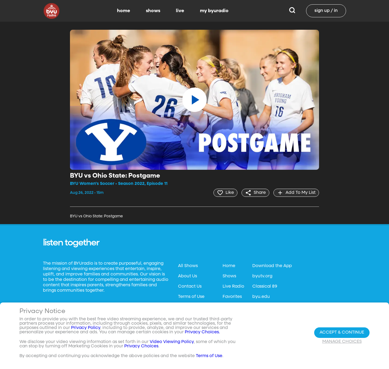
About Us (187, 276)
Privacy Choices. (202, 332)
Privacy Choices (141, 346)
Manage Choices (342, 342)
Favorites (232, 297)
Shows (229, 276)
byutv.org (262, 276)
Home (229, 266)
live (180, 10)
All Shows (188, 266)
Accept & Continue (342, 332)
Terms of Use (191, 297)
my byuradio (214, 10)
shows (153, 10)
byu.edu (261, 297)
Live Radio (233, 286)
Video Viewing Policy (172, 342)
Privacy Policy (85, 328)
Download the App (272, 266)
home (123, 10)
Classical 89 (264, 286)
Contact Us (190, 286)
